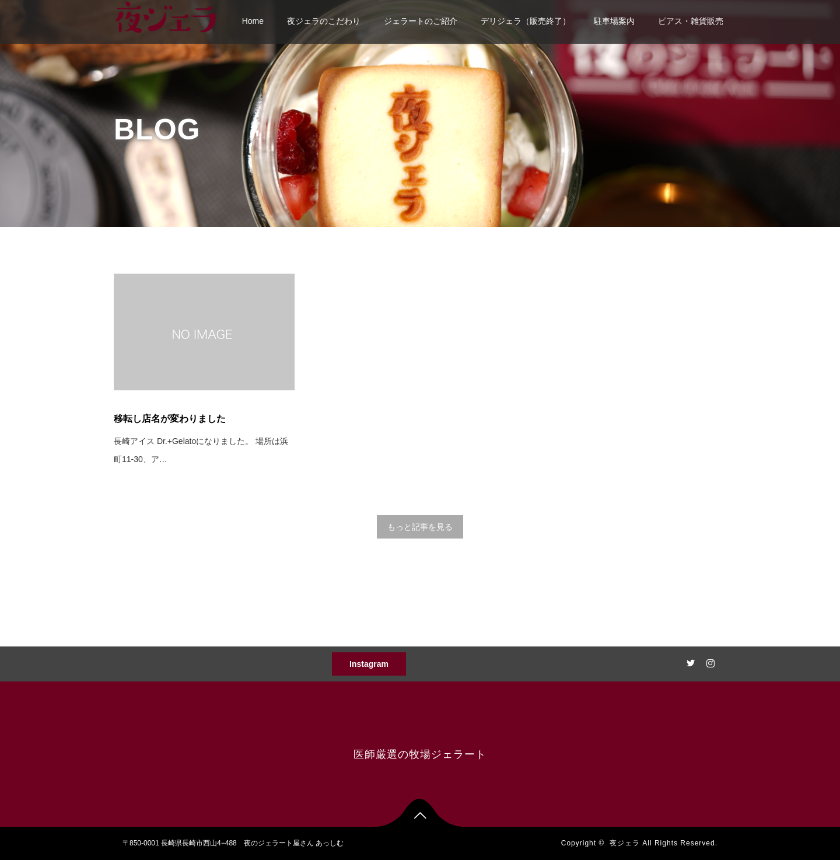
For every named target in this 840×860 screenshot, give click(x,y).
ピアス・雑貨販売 (690, 21)
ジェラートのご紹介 (420, 21)
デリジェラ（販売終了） (525, 21)
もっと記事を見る (420, 527)
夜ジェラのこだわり (323, 21)
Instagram (368, 664)
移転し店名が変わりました (170, 419)
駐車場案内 (614, 21)
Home (253, 21)
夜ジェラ (420, 735)
